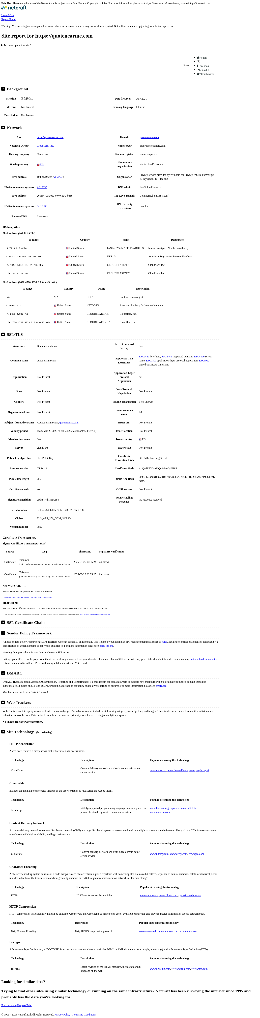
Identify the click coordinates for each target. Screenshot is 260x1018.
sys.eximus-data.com (190, 895)
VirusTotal (58, 177)
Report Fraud (8, 19)
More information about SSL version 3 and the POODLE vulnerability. (28, 597)
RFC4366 (199, 356)
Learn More (7, 15)
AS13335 (42, 187)
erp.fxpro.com (196, 853)
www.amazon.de (148, 931)
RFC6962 (204, 360)
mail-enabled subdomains (203, 659)
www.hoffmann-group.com (164, 808)
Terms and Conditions (84, 1014)
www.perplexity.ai (199, 770)
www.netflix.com (181, 968)
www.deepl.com (178, 853)
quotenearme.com (149, 137)
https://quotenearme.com (50, 137)
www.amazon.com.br (169, 931)
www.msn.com (200, 968)
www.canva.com (149, 895)
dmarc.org (161, 685)
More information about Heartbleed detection (95, 614)
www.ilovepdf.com (177, 770)
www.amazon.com (160, 812)
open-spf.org (106, 645)
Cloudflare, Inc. (45, 145)
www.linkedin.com (160, 968)
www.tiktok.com (168, 895)
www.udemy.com (159, 853)
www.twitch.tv (188, 808)
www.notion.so (158, 770)
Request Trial (24, 1005)
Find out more (9, 1005)
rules (164, 641)
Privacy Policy (62, 1014)
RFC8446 (144, 356)
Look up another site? (17, 45)
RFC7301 (151, 360)
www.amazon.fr (190, 931)
